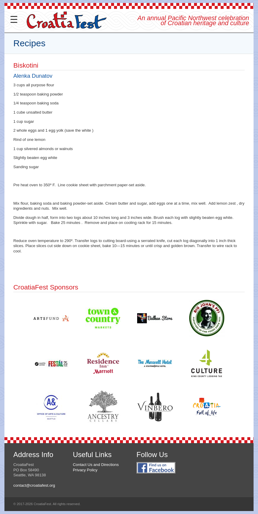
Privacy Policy (85, 470)
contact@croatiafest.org (34, 485)
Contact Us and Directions (96, 464)
